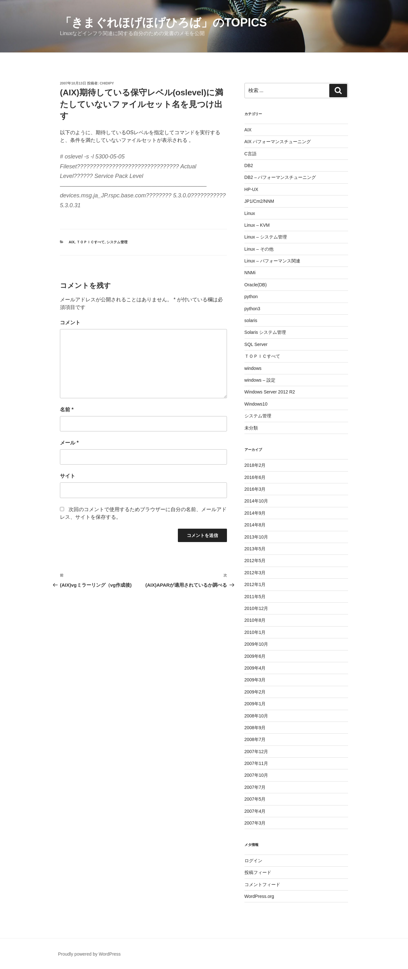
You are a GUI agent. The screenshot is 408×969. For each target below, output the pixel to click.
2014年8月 (255, 524)
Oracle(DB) (255, 284)
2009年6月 (255, 656)
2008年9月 (255, 727)
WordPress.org (259, 896)
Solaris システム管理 (265, 332)
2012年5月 (255, 560)
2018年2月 (255, 465)
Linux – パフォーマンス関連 (272, 260)
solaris (250, 320)
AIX (72, 242)
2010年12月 (256, 608)
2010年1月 (255, 632)
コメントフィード (262, 884)
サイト (67, 476)
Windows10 (255, 404)
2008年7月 (255, 739)
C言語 (250, 153)
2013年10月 (256, 537)
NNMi (250, 272)
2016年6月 (255, 477)
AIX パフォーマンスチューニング (277, 141)
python (251, 296)
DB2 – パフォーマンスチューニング (280, 177)
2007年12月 (256, 751)
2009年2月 (255, 691)
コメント (70, 322)
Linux (249, 213)
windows (253, 368)
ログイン (253, 860)
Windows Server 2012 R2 (269, 391)
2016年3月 (255, 489)
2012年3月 (255, 572)
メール (69, 442)
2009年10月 (256, 644)
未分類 (251, 427)
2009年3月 (255, 679)
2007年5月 (255, 799)
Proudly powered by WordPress (89, 954)
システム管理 (116, 242)
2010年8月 (255, 620)
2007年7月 (255, 787)
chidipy (107, 83)
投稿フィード (257, 872)
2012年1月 (255, 584)
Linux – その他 (258, 249)
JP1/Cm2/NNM (259, 201)
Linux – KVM (257, 225)
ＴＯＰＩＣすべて (90, 242)
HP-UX (251, 189)
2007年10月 (256, 775)
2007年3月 (255, 823)
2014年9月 (255, 513)
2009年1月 (255, 703)
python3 (252, 308)
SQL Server (256, 344)
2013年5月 (255, 548)
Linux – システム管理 (265, 236)
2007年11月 (256, 763)
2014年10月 (256, 500)
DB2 (248, 165)
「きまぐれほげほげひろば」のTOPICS (163, 22)
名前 (67, 409)
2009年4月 (255, 668)
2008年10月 (256, 715)
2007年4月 (255, 811)
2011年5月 (255, 596)
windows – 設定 (259, 380)
